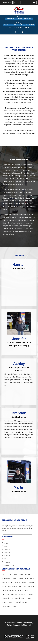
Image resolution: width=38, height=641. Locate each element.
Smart (4, 602)
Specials (7, 552)
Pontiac (30, 594)
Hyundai (18, 582)
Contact (7, 562)
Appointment (7, 2)
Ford (31, 578)
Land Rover (16, 586)
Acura (4, 574)
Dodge (21, 578)
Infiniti (24, 582)
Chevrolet (5, 578)
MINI (27, 590)
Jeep (4, 586)
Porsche (5, 598)
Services (7, 549)
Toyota (24, 602)
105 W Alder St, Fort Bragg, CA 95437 (19, 25)
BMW (16, 574)
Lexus (24, 586)
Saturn (23, 598)
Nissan (13, 594)
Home (6, 543)
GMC (4, 582)
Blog (5, 559)
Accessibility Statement (22, 625)
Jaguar (30, 582)
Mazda (4, 590)
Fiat (26, 578)
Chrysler (14, 578)
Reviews (7, 556)
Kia (9, 586)
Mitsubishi (5, 594)
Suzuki (18, 602)
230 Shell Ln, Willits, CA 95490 (19, 19)
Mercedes (12, 590)
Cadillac (28, 574)
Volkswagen (6, 606)
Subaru (11, 602)
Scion (30, 598)
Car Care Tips (9, 565)
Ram (12, 598)
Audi (10, 574)
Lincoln (30, 586)
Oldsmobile (22, 594)
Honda (10, 582)
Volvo (15, 606)
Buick (22, 574)
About (6, 546)
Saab (17, 598)
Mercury (20, 590)
